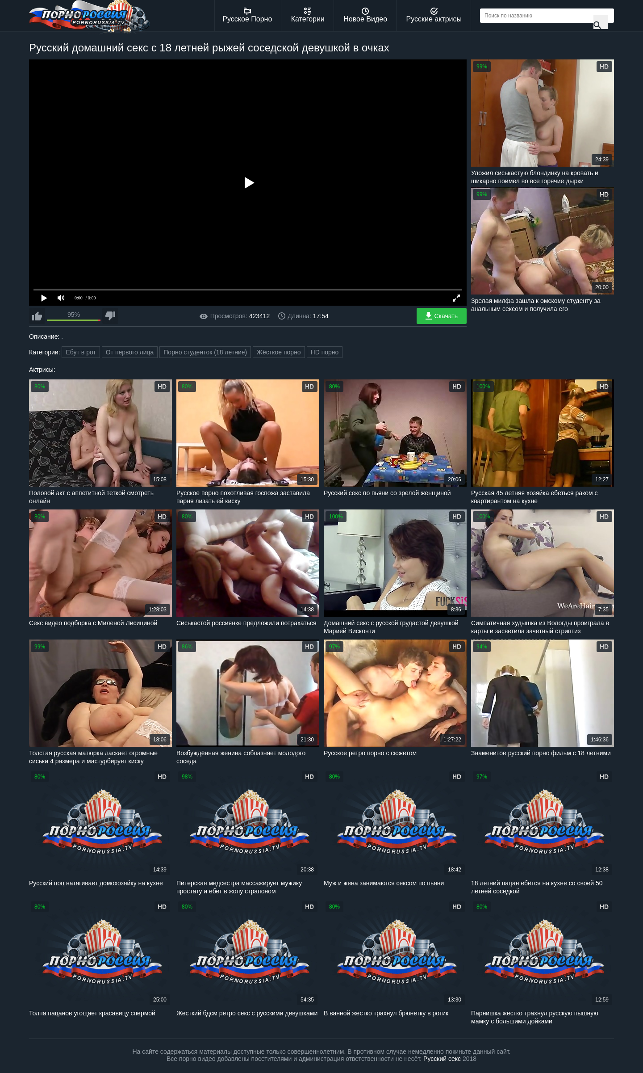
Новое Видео (365, 15)
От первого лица (130, 352)
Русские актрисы (434, 15)
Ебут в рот (81, 352)
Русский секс (442, 1058)
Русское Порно (247, 15)
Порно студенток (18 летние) (205, 352)
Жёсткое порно (279, 352)
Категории (308, 15)
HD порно (325, 352)
